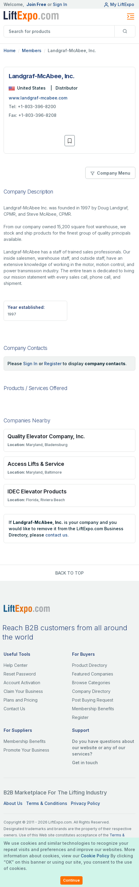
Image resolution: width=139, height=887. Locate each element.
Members (31, 50)
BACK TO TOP (69, 572)
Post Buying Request (92, 699)
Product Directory (89, 665)
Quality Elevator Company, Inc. (46, 436)
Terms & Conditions (46, 803)
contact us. (57, 534)
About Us (13, 803)
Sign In (60, 4)
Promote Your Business (26, 749)
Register (53, 363)
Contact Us (14, 708)
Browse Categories (91, 682)
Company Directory (91, 691)
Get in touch (85, 762)
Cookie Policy (95, 855)
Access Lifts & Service (36, 464)
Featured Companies (92, 673)
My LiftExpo (119, 4)
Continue (71, 880)
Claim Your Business (23, 691)
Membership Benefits (93, 708)
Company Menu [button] (110, 173)
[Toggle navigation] (130, 16)
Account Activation (22, 682)
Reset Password (20, 673)
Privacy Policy (85, 803)
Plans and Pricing (21, 699)
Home (10, 50)
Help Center (16, 665)
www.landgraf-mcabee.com (38, 97)
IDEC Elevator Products (37, 491)
